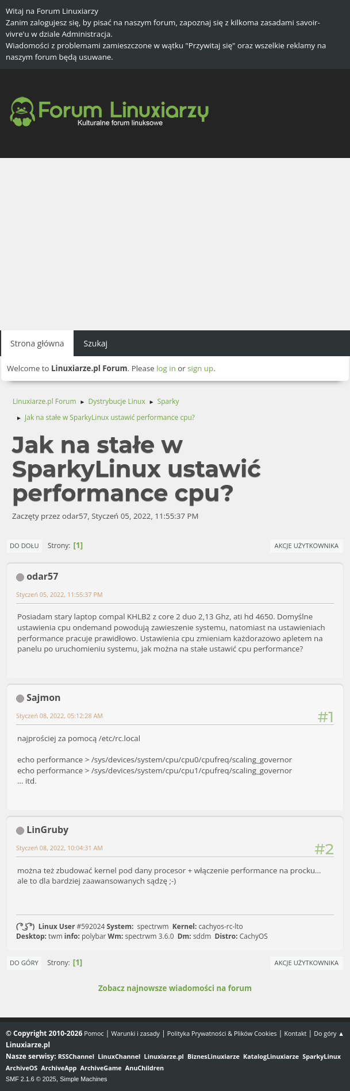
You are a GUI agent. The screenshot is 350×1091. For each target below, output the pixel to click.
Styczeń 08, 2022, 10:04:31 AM (59, 847)
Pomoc (94, 1033)
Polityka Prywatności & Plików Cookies (222, 1033)
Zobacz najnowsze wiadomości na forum (175, 988)
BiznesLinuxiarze (213, 1056)
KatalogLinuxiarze (271, 1056)
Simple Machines (83, 1078)
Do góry (24, 962)
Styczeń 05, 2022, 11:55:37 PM (59, 594)
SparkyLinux (321, 1056)
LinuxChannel (119, 1056)
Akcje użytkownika (307, 545)
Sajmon (43, 697)
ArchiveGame (101, 1067)
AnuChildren (144, 1067)
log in (166, 368)
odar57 (42, 576)
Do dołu (24, 545)
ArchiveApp (59, 1067)
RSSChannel (76, 1056)
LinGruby (47, 829)
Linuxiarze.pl (164, 1056)
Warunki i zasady (135, 1033)
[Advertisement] (175, 244)
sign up (200, 368)
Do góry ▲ (329, 1033)
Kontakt (295, 1033)
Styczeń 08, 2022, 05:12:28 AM (59, 715)
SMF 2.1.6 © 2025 (31, 1078)
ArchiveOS (21, 1067)
